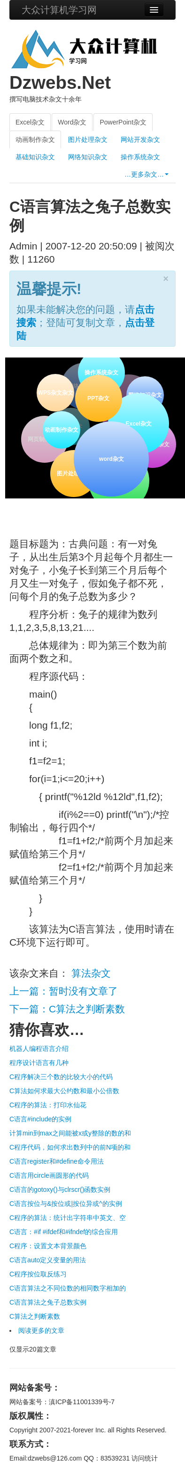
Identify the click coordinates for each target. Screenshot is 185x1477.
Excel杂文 (30, 122)
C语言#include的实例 (40, 1119)
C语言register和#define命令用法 (56, 1161)
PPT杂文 (97, 397)
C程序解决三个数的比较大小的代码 (61, 1077)
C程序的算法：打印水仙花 (47, 1105)
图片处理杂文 (88, 139)
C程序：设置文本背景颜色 (47, 1246)
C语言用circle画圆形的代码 (49, 1175)
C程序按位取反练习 (38, 1274)
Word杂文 (72, 122)
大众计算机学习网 (59, 10)
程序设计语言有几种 (39, 1062)
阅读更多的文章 (41, 1330)
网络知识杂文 (88, 157)
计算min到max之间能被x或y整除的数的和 (70, 1133)
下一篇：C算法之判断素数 (67, 1008)
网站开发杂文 (140, 139)
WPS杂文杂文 (55, 392)
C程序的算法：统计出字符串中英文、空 (67, 1217)
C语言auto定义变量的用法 (47, 1260)
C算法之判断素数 (34, 1316)
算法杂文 (91, 973)
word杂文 (110, 457)
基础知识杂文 (35, 157)
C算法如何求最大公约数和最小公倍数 (64, 1091)
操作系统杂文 (140, 157)
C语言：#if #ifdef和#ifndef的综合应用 (63, 1232)
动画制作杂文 (35, 139)
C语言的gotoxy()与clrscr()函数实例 (59, 1189)
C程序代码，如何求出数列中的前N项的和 (70, 1147)
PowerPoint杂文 (123, 122)
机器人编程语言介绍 (39, 1048)
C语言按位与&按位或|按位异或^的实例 (65, 1203)
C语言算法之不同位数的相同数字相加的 (67, 1288)
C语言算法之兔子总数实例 (47, 1302)
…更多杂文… (146, 174)
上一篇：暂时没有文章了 (63, 991)
